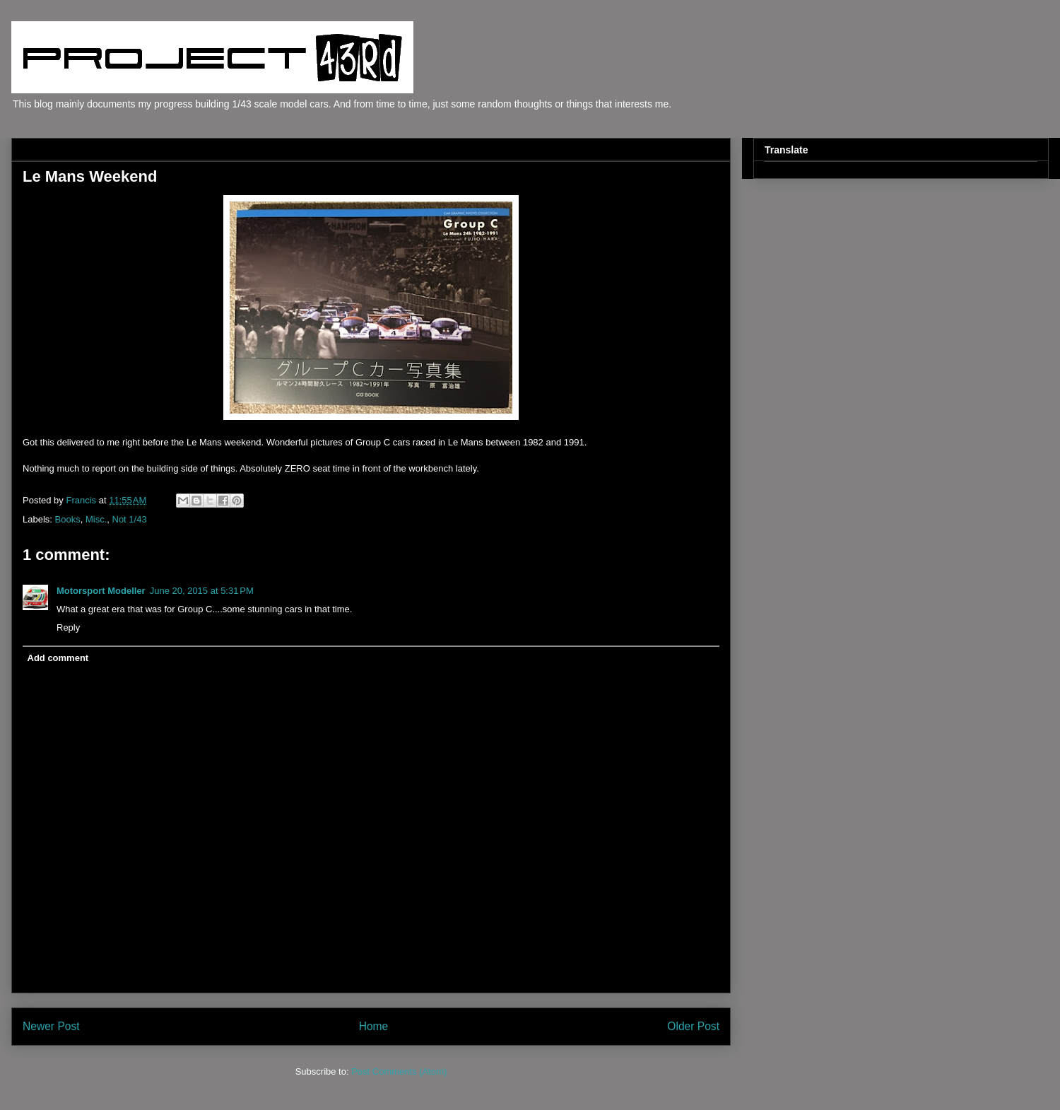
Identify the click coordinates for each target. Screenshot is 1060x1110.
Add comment (58, 658)
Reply (68, 627)
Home (374, 1026)
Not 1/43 (129, 519)
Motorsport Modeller (101, 590)
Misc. (96, 519)
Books (68, 519)
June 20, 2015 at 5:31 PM (202, 590)
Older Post (693, 1026)
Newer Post (51, 1026)
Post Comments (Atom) (399, 1071)
